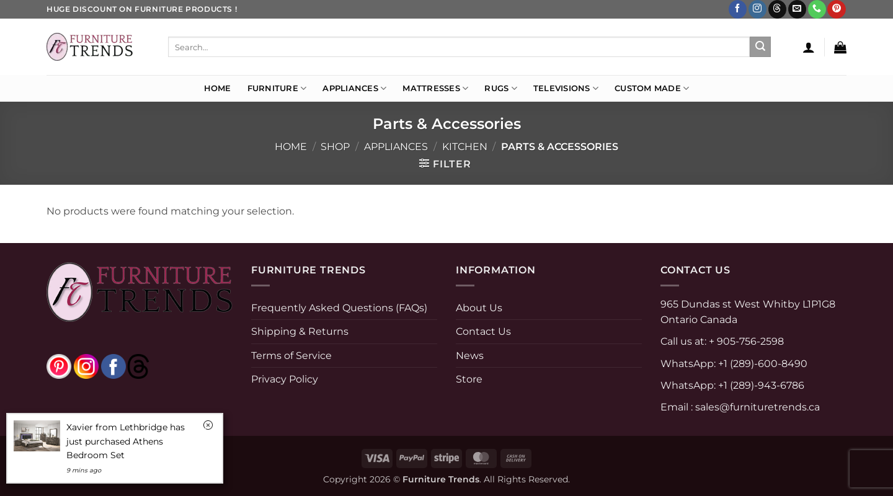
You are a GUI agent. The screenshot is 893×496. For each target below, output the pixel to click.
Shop (335, 147)
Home (217, 88)
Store (469, 379)
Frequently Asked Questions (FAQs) (339, 308)
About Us (479, 308)
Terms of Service (291, 355)
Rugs (500, 88)
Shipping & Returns (300, 331)
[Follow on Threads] (777, 9)
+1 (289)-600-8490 (761, 364)
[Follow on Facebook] (738, 9)
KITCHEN (464, 147)
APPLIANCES (396, 147)
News (470, 355)
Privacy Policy (284, 379)
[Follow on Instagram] (757, 9)
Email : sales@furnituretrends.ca (740, 407)
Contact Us (483, 331)
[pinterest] (59, 366)
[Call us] (817, 9)
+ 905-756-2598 (745, 341)
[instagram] (86, 366)
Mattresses (435, 88)
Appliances (354, 88)
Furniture (277, 88)
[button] (808, 47)
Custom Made (652, 88)
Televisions (565, 88)
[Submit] (760, 47)
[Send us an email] (797, 9)
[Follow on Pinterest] (836, 9)
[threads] (126, 366)
